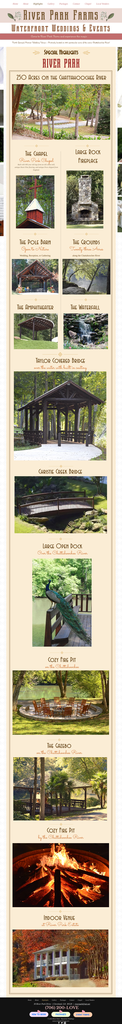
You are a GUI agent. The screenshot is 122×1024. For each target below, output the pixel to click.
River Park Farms (61, 15)
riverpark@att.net (82, 1004)
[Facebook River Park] (59, 1023)
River (43, 36)
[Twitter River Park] (62, 1023)
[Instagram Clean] (65, 1023)
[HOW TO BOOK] (38, 1014)
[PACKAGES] (60, 1014)
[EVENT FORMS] (82, 1014)
